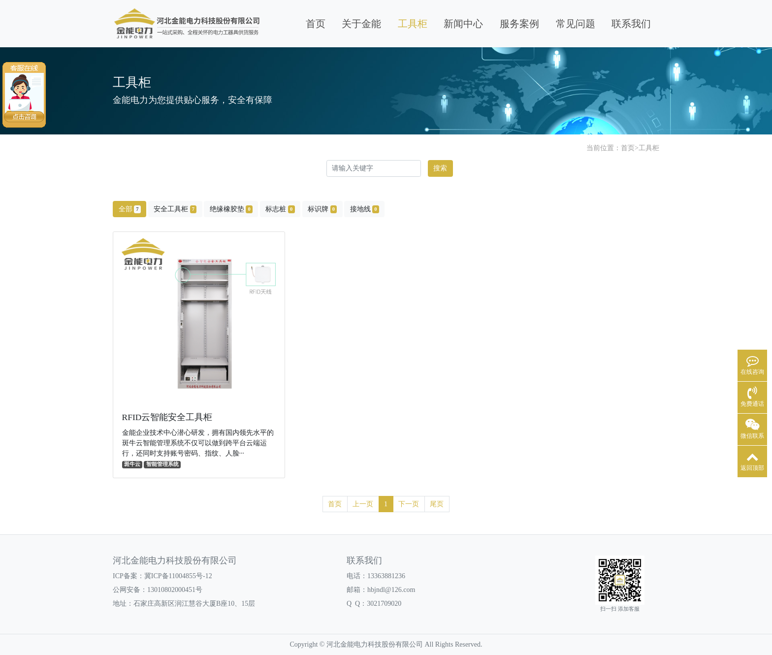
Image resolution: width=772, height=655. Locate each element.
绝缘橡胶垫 (231, 209)
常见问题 (575, 23)
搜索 (440, 168)
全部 (130, 209)
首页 (315, 23)
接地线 (364, 209)
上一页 (363, 504)
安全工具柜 (175, 209)
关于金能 (361, 23)
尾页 (437, 504)
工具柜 (412, 23)
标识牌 (322, 209)
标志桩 (279, 209)
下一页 (408, 504)
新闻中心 (463, 23)
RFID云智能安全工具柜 (167, 417)
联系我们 (631, 23)
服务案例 (519, 23)
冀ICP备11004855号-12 (178, 576)
